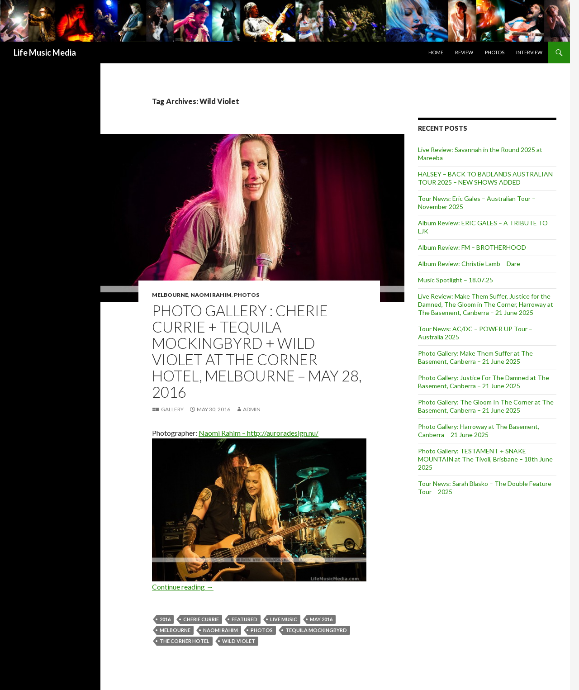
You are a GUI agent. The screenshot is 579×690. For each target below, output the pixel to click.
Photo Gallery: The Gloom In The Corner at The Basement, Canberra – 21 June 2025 (486, 406)
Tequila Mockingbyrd (316, 630)
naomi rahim (220, 630)
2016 (165, 619)
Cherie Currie (201, 619)
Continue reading (183, 586)
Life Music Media (45, 52)
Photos (494, 52)
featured (244, 619)
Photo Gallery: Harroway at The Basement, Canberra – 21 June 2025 (478, 430)
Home (435, 52)
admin (252, 409)
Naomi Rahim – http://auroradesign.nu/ (258, 432)
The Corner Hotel (184, 641)
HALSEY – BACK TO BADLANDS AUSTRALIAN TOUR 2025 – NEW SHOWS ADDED (485, 178)
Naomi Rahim (211, 294)
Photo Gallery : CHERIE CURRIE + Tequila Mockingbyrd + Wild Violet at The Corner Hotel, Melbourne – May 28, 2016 (257, 351)
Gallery (172, 409)
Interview (529, 52)
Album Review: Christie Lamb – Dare (469, 263)
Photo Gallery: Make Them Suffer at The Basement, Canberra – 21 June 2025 (475, 357)
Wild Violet (238, 641)
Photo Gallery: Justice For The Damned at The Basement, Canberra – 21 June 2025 (483, 382)
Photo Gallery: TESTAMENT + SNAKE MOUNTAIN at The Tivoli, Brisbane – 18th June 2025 (485, 459)
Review (464, 52)
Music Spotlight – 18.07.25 (455, 280)
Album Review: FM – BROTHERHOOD (472, 247)
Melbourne (170, 294)
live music (283, 619)
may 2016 (321, 619)
